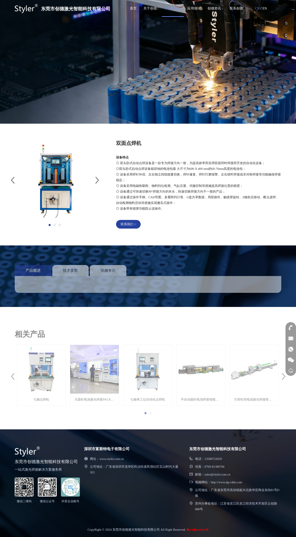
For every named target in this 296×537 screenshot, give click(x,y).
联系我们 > (128, 224)
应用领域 (194, 8)
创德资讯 (215, 8)
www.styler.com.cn (111, 459)
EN (264, 8)
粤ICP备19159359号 (197, 529)
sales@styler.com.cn (217, 474)
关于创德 (151, 8)
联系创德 (236, 8)
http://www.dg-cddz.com (226, 482)
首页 (133, 8)
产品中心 (173, 8)
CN (257, 8)
